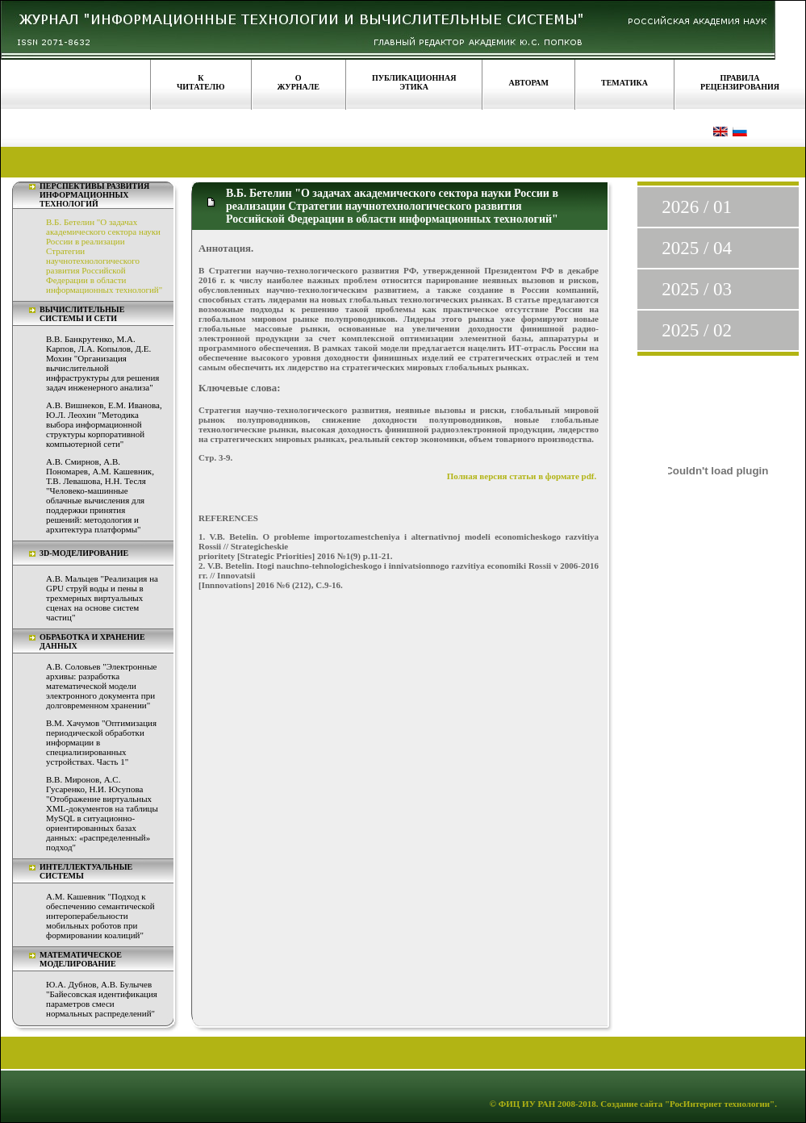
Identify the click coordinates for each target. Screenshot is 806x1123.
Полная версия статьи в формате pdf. (522, 476)
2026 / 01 (697, 207)
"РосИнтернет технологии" (718, 1103)
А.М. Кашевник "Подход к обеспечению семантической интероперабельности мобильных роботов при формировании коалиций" (100, 915)
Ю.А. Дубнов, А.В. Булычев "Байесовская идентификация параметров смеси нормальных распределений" (101, 998)
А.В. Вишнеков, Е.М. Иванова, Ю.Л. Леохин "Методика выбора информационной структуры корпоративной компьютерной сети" (104, 424)
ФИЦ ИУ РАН (527, 1103)
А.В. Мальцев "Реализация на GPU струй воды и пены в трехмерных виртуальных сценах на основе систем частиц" (102, 598)
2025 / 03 (697, 289)
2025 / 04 (697, 248)
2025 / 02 (697, 330)
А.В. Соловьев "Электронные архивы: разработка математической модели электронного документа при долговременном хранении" (101, 686)
